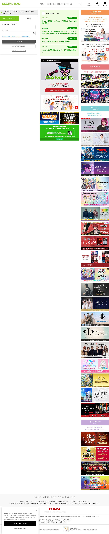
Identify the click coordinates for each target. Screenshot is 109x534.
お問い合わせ (46, 497)
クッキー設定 (43, 503)
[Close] (36, 514)
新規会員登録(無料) (18, 46)
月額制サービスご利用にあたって (80, 501)
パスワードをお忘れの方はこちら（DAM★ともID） (16, 36)
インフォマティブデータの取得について (60, 503)
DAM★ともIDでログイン (9, 18)
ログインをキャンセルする (19, 51)
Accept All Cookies (20, 527)
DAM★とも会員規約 (63, 501)
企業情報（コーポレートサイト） (91, 503)
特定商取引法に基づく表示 (16, 503)
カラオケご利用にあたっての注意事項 (45, 501)
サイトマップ (37, 497)
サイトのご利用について (26, 501)
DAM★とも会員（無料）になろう (59, 90)
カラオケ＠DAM (71, 497)
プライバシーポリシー (32, 503)
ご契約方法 (77, 503)
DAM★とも (61, 497)
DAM (54, 497)
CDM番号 (28, 18)
